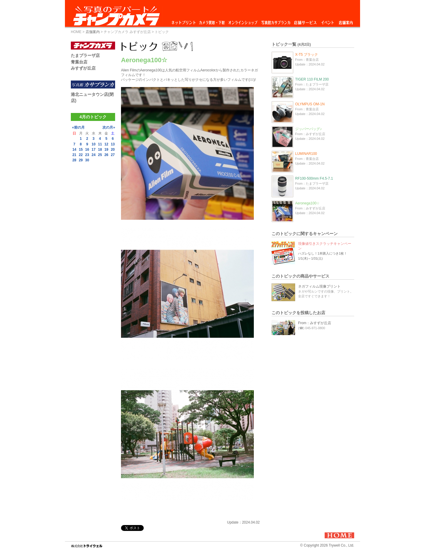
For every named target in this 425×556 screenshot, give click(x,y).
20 (113, 149)
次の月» (108, 127)
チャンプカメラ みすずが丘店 (127, 32)
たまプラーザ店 (85, 55)
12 (106, 144)
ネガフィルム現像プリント (319, 286)
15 (81, 149)
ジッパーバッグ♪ (308, 129)
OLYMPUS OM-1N (310, 104)
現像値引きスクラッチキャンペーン (324, 246)
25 (100, 155)
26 (106, 155)
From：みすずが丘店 (314, 323)
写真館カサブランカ (275, 21)
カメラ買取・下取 (212, 21)
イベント (327, 21)
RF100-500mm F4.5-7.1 (314, 178)
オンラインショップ (242, 21)
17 (93, 149)
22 (81, 155)
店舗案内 (345, 21)
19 (106, 149)
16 (87, 149)
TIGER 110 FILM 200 (312, 79)
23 (87, 155)
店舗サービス (305, 21)
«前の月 (78, 127)
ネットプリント (184, 21)
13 (113, 144)
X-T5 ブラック (306, 55)
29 (81, 160)
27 (113, 155)
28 (74, 160)
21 (74, 155)
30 (87, 160)
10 (93, 144)
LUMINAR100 (306, 154)
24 (93, 155)
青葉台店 (79, 62)
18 (100, 149)
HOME (76, 32)
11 (100, 144)
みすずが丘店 (83, 68)
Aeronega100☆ (307, 203)
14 (74, 149)
